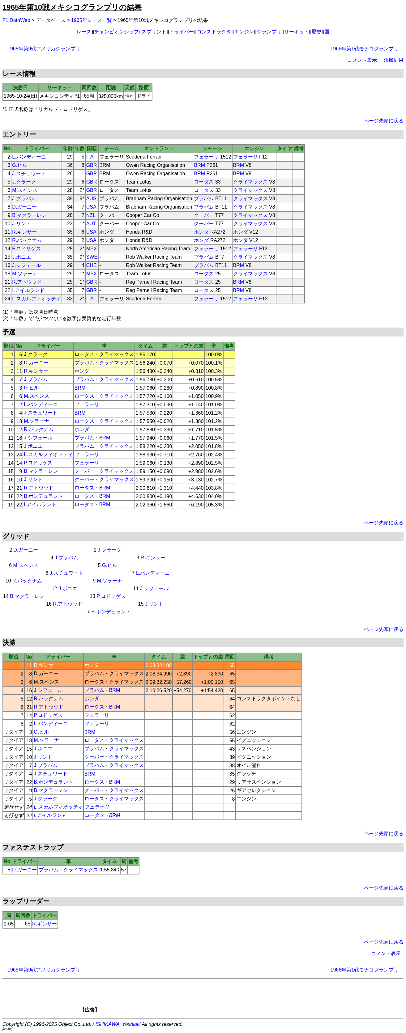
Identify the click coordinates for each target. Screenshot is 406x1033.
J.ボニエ (21, 257)
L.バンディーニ (29, 156)
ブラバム (204, 198)
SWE (91, 257)
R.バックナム (27, 240)
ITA (90, 156)
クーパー (204, 215)
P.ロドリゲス (26, 248)
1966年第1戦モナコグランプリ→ (367, 48)
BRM (199, 165)
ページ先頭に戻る (384, 120)
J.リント (21, 223)
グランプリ (269, 31)
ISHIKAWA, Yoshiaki (118, 1024)
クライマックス (250, 181)
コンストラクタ (214, 31)
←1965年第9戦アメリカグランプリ (41, 48)
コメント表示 (362, 60)
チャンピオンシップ (116, 31)
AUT (91, 223)
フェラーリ (206, 156)
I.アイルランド (28, 290)
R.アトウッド (27, 282)
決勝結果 (394, 60)
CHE (91, 265)
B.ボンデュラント (43, 496)
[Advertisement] (213, 998)
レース (84, 31)
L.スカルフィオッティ (36, 298)
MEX (91, 248)
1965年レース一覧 (91, 20)
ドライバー (181, 31)
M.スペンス (24, 190)
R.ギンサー (24, 232)
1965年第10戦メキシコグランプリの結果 (72, 7)
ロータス (204, 181)
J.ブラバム (24, 198)
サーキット (296, 31)
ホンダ (201, 232)
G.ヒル (19, 165)
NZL (91, 215)
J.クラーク (24, 181)
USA (91, 207)
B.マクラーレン (29, 215)
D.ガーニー (24, 207)
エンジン (244, 31)
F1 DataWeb (16, 20)
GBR (91, 165)
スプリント (154, 31)
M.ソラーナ (24, 273)
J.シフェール (26, 265)
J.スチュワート (28, 173)
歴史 (317, 31)
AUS (91, 198)
